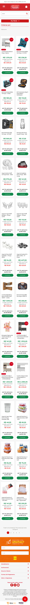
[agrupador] (28, 564)
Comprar (7, 72)
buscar (27, 13)
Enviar (15, 558)
